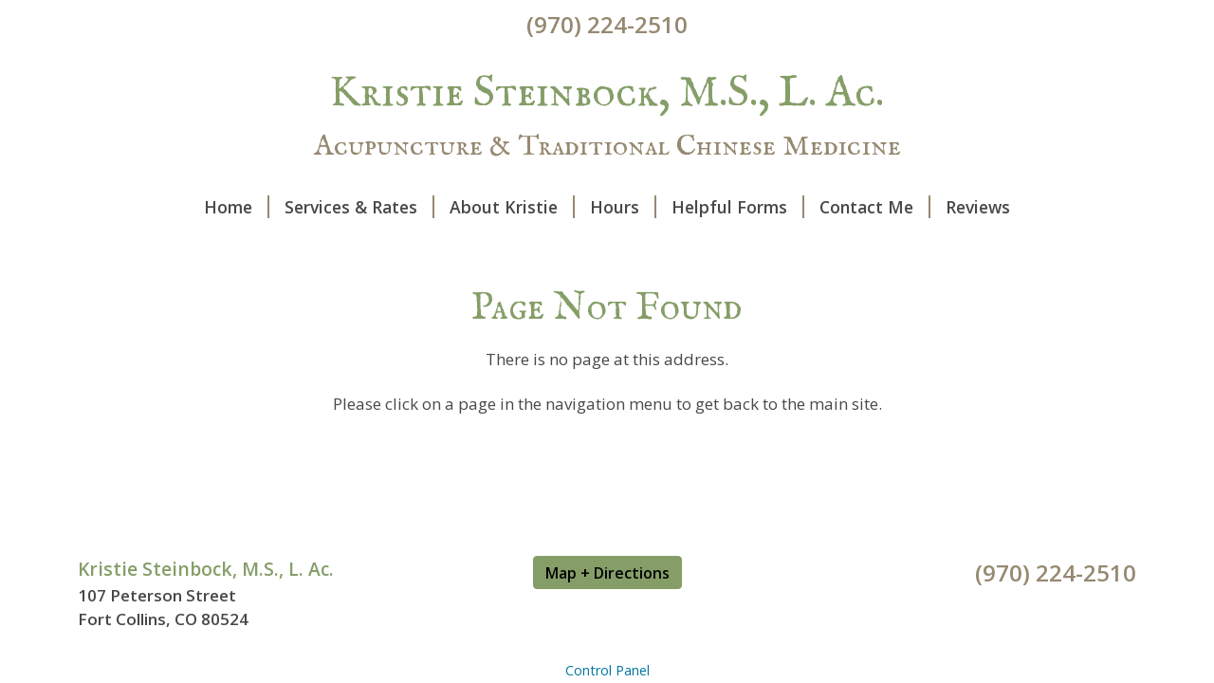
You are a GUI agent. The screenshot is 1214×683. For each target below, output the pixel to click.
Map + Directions (607, 573)
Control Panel (607, 670)
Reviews (978, 206)
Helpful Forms (737, 206)
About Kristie (512, 206)
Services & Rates (359, 206)
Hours (623, 206)
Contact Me (874, 206)
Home (236, 206)
